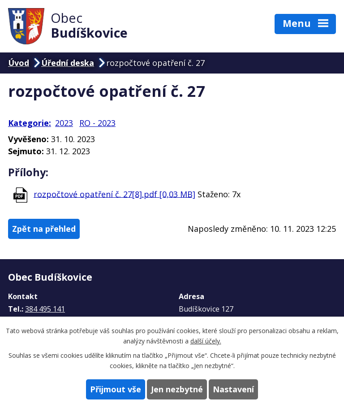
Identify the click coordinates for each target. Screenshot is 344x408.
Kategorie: (29, 122)
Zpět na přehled (44, 228)
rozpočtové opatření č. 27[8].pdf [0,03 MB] (114, 193)
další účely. (205, 341)
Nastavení (233, 389)
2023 (64, 122)
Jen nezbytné (177, 389)
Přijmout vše (115, 389)
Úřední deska (67, 62)
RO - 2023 (97, 122)
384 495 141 (45, 309)
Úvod (18, 62)
